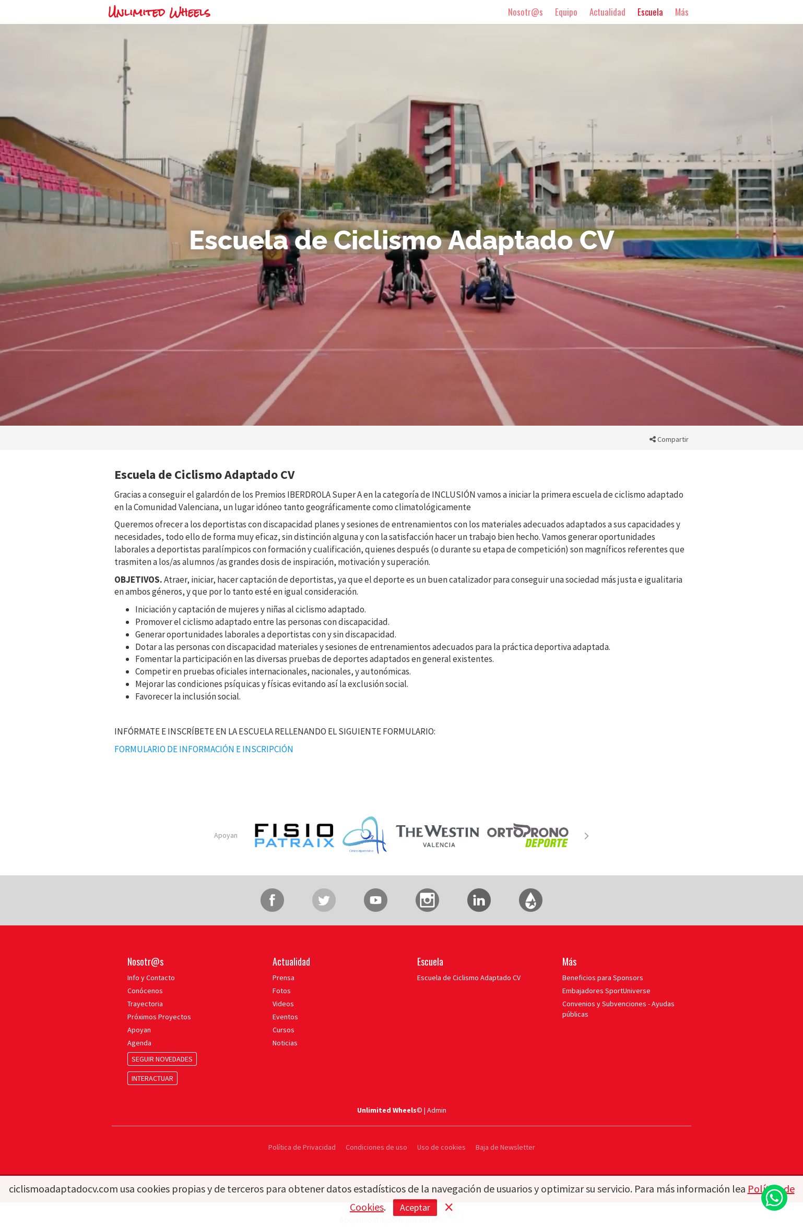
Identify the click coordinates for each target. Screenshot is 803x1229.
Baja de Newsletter (505, 1147)
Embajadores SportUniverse (606, 990)
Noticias (285, 1042)
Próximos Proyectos (159, 1016)
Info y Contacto (151, 977)
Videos (283, 1003)
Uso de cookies (441, 1147)
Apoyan (226, 835)
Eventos (285, 1016)
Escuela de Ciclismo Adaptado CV (469, 977)
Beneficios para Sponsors (602, 977)
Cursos (283, 1029)
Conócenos (145, 990)
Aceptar (415, 1207)
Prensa (283, 977)
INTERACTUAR (152, 1078)
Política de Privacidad (302, 1147)
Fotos (282, 990)
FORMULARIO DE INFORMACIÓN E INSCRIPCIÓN (203, 749)
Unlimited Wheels (159, 12)
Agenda (139, 1042)
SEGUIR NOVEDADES (162, 1059)
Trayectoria (145, 1003)
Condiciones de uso (376, 1147)
